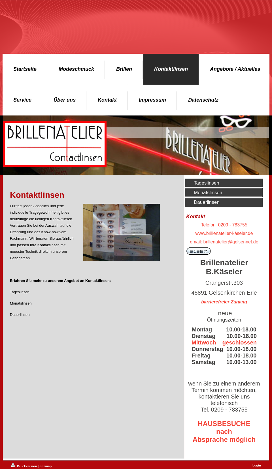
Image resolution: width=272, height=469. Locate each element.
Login (256, 465)
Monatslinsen (21, 303)
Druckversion (24, 466)
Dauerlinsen (19, 314)
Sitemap (45, 466)
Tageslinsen (19, 292)
